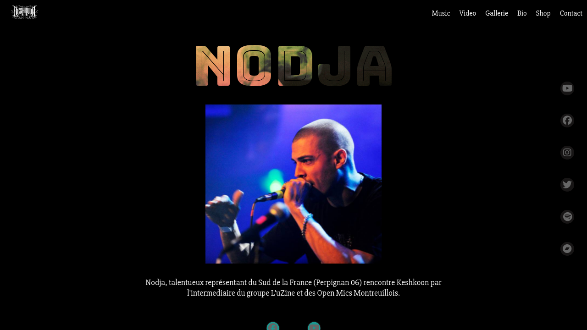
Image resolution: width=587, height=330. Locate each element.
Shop (543, 13)
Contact (571, 13)
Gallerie (496, 13)
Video (468, 13)
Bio (522, 13)
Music (441, 13)
